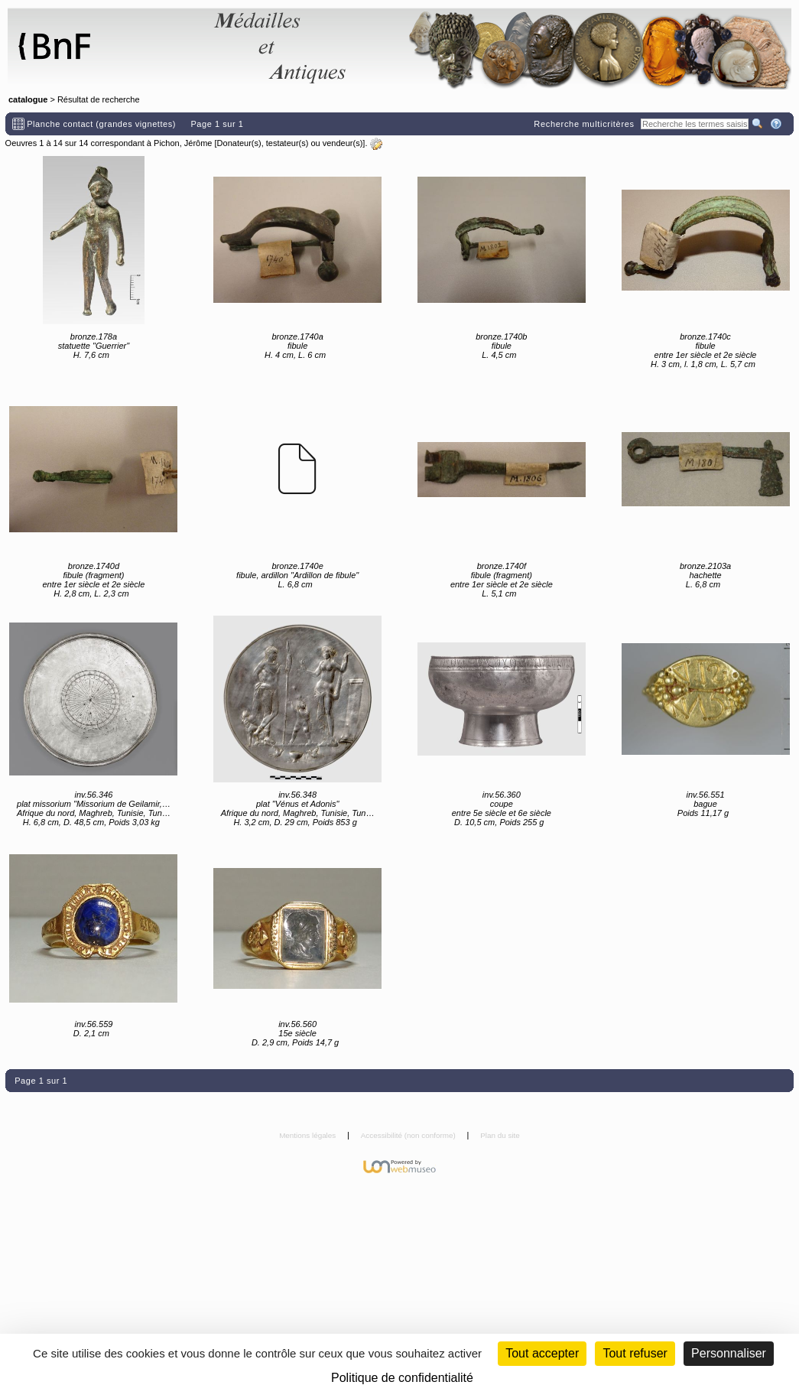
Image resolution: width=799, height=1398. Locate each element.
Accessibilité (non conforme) (409, 1135)
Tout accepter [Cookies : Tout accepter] (542, 1353)
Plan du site (500, 1135)
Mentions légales (308, 1135)
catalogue (27, 99)
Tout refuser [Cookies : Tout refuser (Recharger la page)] (634, 1353)
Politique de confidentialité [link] (402, 1377)
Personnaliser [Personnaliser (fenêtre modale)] (728, 1353)
